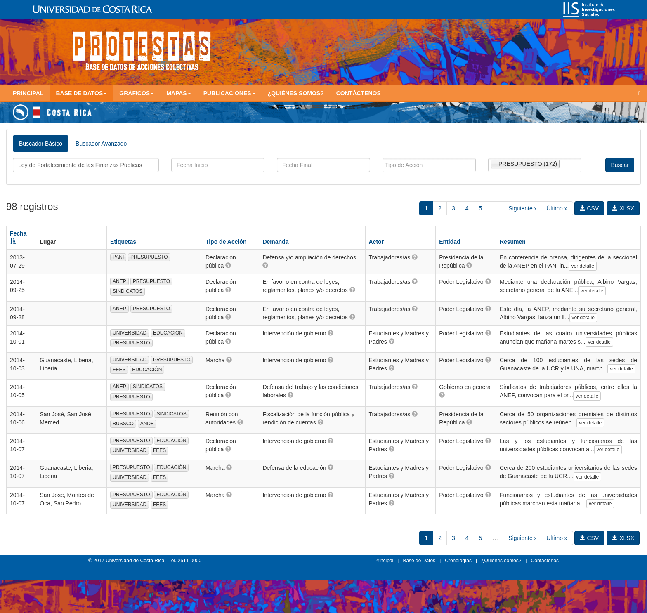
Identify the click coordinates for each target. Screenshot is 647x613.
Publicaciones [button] (229, 93)
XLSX (623, 208)
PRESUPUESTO (149, 257)
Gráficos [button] (136, 93)
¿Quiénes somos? (296, 93)
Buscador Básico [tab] (40, 143)
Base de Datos (419, 560)
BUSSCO (123, 424)
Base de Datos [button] (81, 93)
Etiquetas (123, 241)
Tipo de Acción (226, 241)
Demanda (275, 241)
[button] (228, 265)
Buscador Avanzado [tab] (101, 143)
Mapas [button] (178, 93)
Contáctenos (358, 93)
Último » (556, 208)
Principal (28, 93)
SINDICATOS (127, 291)
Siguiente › (522, 208)
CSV (589, 208)
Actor (376, 241)
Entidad (449, 241)
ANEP (119, 281)
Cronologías (458, 560)
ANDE (147, 424)
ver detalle (582, 266)
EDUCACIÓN (168, 333)
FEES (119, 370)
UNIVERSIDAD (129, 333)
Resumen (513, 241)
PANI (118, 257)
